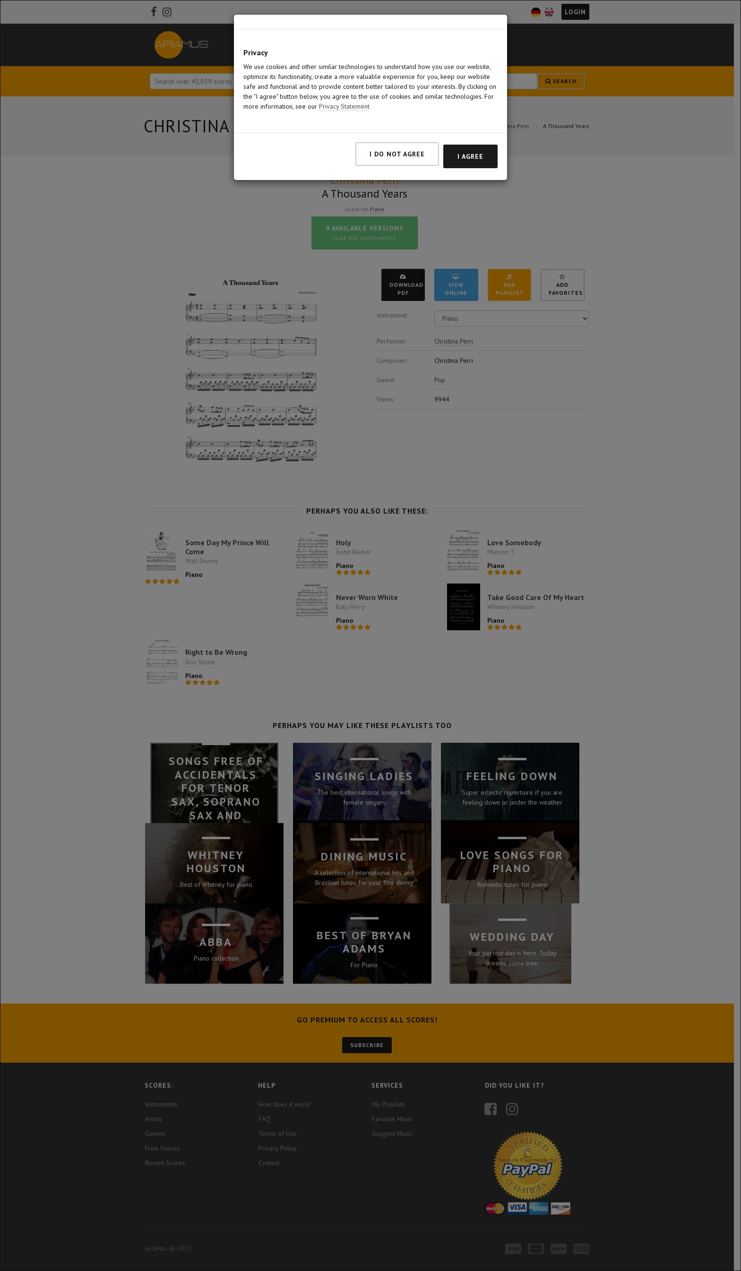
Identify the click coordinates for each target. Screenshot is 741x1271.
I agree (470, 141)
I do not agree (397, 139)
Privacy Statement (344, 91)
